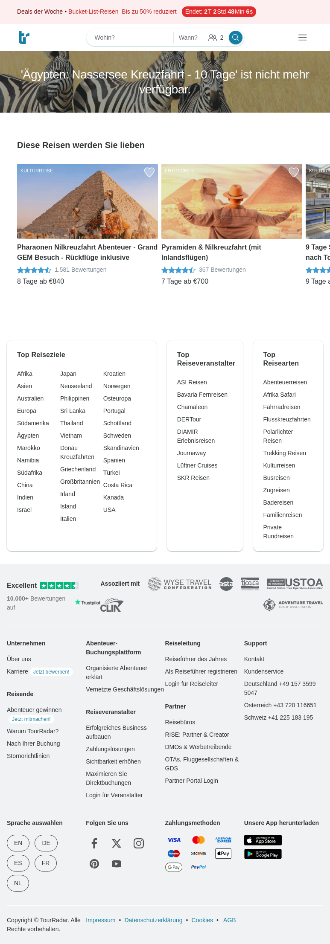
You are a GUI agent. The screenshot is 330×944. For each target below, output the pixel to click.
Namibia (28, 460)
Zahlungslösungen (110, 749)
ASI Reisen (192, 382)
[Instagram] (138, 843)
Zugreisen (276, 490)
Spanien (114, 460)
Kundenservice (264, 671)
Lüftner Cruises (197, 465)
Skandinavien (121, 447)
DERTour (189, 419)
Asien (24, 386)
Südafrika (29, 472)
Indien (25, 497)
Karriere (40, 671)
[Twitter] (116, 843)
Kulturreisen (279, 465)
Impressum (100, 920)
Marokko (28, 447)
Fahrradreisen (282, 407)
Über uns (19, 659)
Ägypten (28, 435)
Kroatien (114, 373)
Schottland (117, 423)
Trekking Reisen (285, 453)
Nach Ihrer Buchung (33, 743)
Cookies (202, 920)
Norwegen (117, 386)
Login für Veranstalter (114, 795)
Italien (68, 518)
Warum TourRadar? (32, 731)
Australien (30, 398)
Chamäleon (192, 407)
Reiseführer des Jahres (196, 659)
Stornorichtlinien (28, 755)
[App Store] (263, 840)
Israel (24, 509)
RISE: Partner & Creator (197, 734)
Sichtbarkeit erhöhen (113, 761)
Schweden (117, 435)
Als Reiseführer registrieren (201, 671)
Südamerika (33, 423)
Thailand (71, 423)
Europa (26, 410)
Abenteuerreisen (285, 382)
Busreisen (276, 477)
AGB (229, 920)
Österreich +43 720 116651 (280, 705)
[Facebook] (94, 843)
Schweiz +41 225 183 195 (278, 717)
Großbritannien (80, 481)
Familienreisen (282, 514)
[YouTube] (116, 863)
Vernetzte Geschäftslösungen (125, 689)
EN (18, 842)
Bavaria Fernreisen (202, 394)
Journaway (191, 453)
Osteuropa (117, 398)
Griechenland (78, 469)
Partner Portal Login (192, 780)
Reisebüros (180, 722)
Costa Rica (117, 485)
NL (18, 883)
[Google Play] (263, 854)
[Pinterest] (94, 863)
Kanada (113, 497)
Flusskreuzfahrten (287, 419)
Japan (68, 373)
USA (109, 509)
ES (18, 863)
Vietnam (71, 435)
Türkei (111, 472)
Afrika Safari (279, 394)
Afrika (24, 373)
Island (68, 506)
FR (46, 863)
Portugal (114, 410)
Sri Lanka (72, 410)
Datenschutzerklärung (153, 920)
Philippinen (75, 398)
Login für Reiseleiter (192, 683)
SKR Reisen (193, 477)
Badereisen (278, 502)
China (25, 485)
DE (46, 842)
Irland (67, 494)
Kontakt (254, 659)
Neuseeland (76, 386)
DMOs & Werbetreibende (198, 747)
